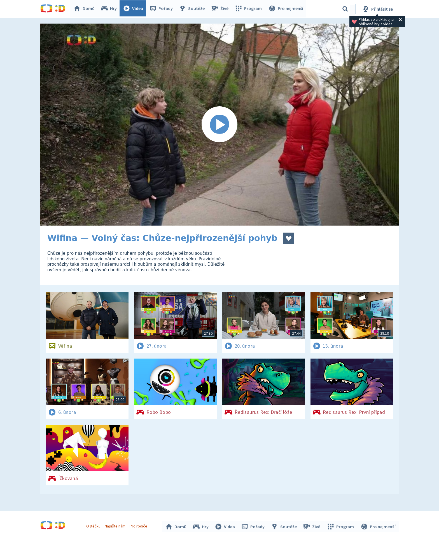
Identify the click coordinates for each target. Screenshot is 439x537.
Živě (221, 9)
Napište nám (115, 525)
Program (249, 9)
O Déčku (94, 525)
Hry (110, 9)
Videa (134, 9)
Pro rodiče (139, 525)
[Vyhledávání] (345, 9)
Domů (85, 9)
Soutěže (193, 9)
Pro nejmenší (286, 9)
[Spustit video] (219, 125)
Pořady (162, 9)
